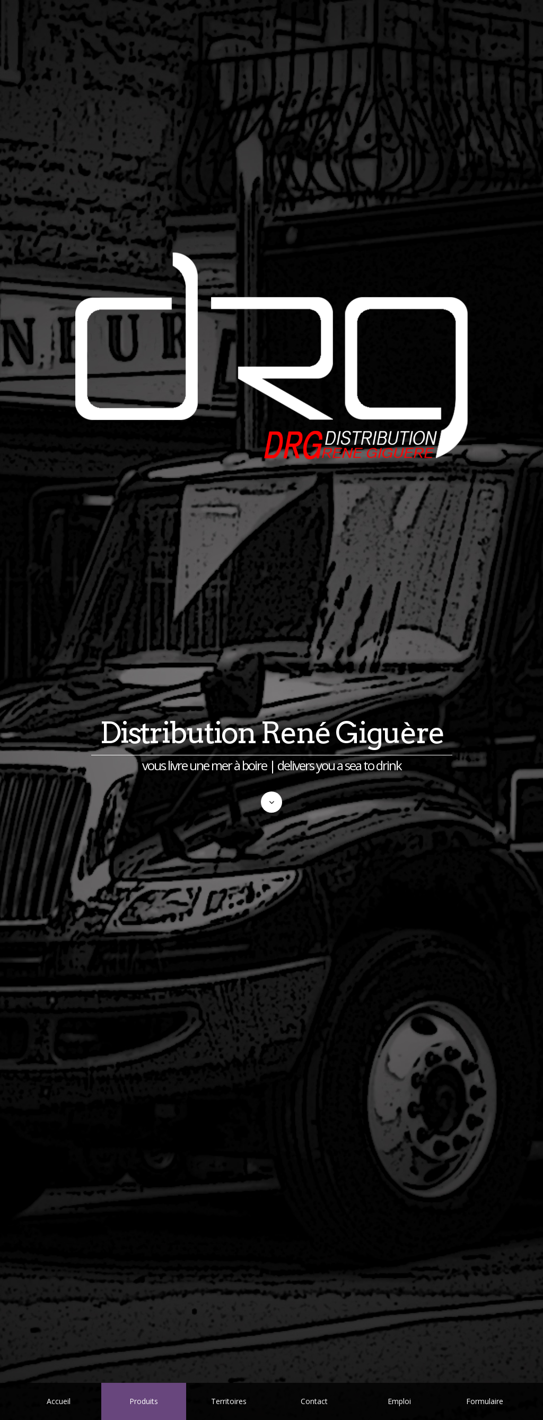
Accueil (59, 1401)
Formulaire (484, 1401)
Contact (314, 1401)
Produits (143, 1401)
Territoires (229, 1401)
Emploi (399, 1401)
